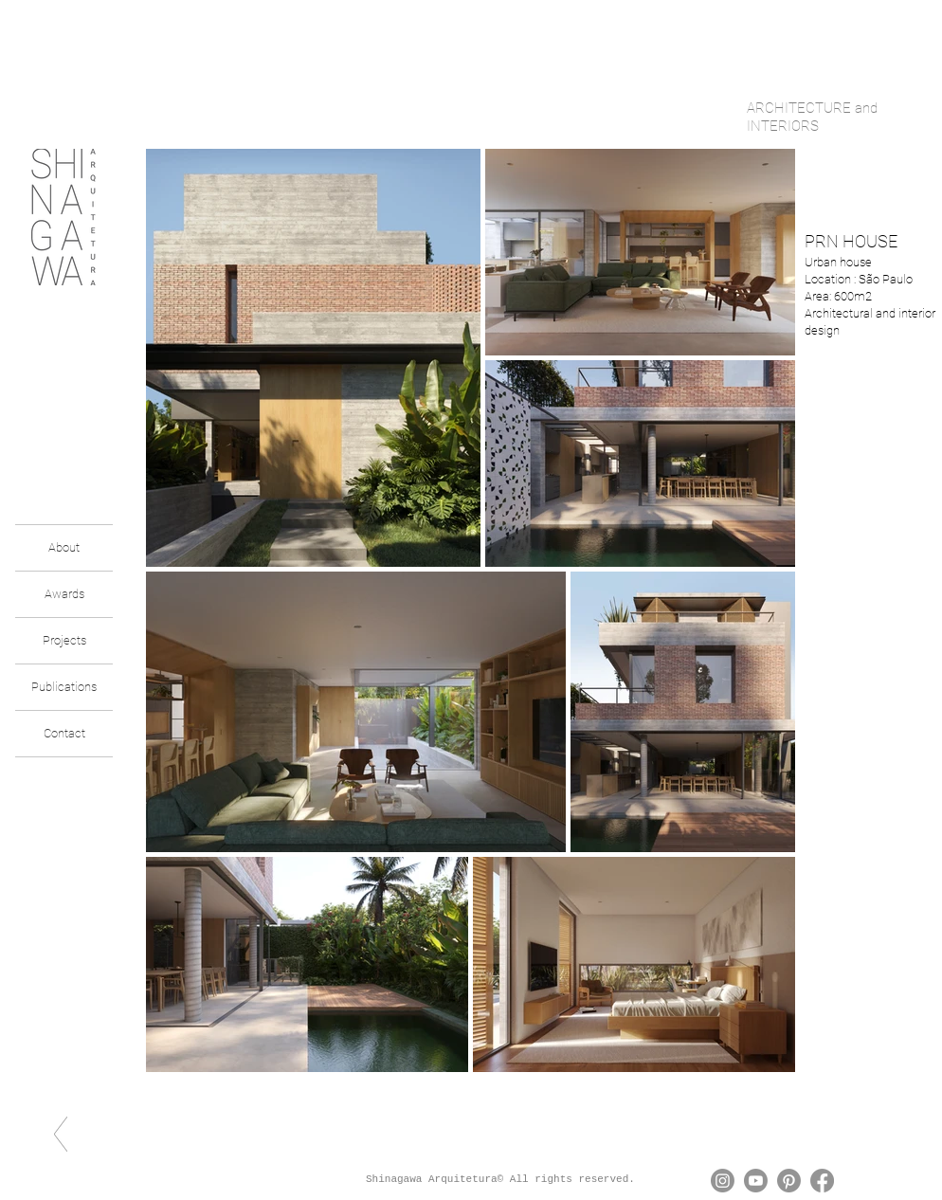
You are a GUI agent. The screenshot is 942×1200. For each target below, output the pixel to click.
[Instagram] (722, 1180)
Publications (64, 687)
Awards (64, 594)
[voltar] (61, 1134)
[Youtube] (756, 1180)
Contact (64, 733)
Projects (64, 640)
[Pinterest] (789, 1180)
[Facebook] (822, 1180)
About (64, 547)
